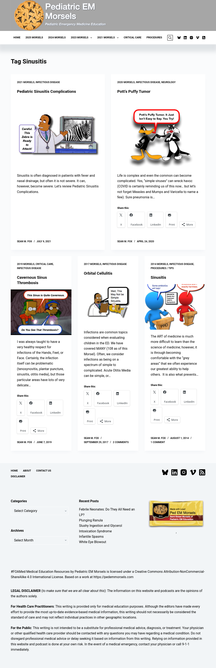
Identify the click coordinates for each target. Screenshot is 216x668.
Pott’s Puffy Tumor (134, 91)
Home (16, 37)
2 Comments (121, 442)
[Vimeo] (197, 37)
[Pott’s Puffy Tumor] (158, 133)
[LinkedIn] (185, 37)
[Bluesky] (179, 37)
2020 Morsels (126, 82)
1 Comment (158, 442)
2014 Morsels (159, 264)
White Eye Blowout (92, 542)
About (27, 470)
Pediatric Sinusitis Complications (47, 91)
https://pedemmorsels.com (113, 577)
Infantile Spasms (91, 537)
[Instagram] (191, 37)
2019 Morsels (25, 264)
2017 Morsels (92, 264)
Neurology (168, 82)
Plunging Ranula (91, 520)
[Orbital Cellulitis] (108, 303)
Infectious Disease (48, 82)
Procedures (154, 37)
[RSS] (203, 37)
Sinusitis (159, 277)
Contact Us (43, 470)
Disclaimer (18, 476)
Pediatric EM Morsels (90, 572)
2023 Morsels (82, 37)
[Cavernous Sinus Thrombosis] (41, 312)
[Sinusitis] (175, 307)
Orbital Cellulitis (98, 273)
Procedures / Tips (162, 268)
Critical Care (132, 37)
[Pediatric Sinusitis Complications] (58, 133)
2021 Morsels (108, 37)
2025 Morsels (34, 37)
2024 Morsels (57, 37)
